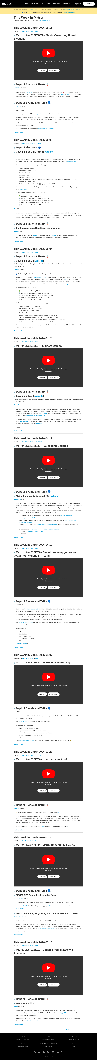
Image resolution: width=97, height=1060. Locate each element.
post (28, 1013)
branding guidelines (62, 1013)
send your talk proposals (41, 113)
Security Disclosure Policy (23, 1039)
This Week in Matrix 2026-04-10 (33, 544)
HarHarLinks (38, 441)
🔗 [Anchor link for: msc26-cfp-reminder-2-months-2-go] (14, 895)
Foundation (35, 4)
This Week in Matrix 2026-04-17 (33, 438)
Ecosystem (56, 4)
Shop (48, 1036)
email (43, 1021)
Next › (67, 1029)
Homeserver (67, 4)
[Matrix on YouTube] (58, 1052)
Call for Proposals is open (25, 622)
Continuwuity (35, 235)
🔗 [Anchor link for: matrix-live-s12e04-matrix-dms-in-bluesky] (14, 663)
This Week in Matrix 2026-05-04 (33, 248)
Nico (15, 208)
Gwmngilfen (17, 405)
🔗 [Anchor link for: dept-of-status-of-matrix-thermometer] (14, 85)
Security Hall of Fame (48, 1039)
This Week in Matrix (27, 31)
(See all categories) (44, 20)
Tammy (62, 94)
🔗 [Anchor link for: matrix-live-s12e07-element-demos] (14, 346)
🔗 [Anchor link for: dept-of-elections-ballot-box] (14, 148)
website (49, 152)
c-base (41, 906)
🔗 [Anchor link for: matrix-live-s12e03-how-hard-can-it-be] (14, 759)
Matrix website (24, 421)
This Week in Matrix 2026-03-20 (33, 837)
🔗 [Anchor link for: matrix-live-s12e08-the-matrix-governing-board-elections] (14, 35)
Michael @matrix (18, 916)
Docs (48, 4)
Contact (74, 1043)
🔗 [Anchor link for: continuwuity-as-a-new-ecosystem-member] (14, 228)
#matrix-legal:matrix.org (33, 1021)
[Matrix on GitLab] (39, 1052)
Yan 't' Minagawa (18, 898)
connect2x (29, 92)
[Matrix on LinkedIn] (53, 1052)
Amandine (16, 87)
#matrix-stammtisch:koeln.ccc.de (47, 928)
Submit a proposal (69, 9)
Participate (19, 906)
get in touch (39, 423)
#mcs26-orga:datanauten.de (35, 531)
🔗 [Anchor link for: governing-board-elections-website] (14, 152)
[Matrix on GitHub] (35, 1052)
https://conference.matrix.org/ (46, 128)
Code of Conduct (74, 1039)
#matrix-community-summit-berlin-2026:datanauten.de (45, 529)
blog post (44, 413)
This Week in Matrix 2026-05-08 (33, 139)
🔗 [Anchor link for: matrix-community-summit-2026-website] (14, 496)
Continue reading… (19, 132)
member (54, 235)
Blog (42, 4)
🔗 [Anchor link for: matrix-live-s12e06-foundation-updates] (14, 446)
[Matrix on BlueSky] (48, 1052)
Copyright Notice (48, 1056)
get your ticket (81, 9)
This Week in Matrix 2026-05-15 (33, 27)
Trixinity (69, 94)
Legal (22, 1043)
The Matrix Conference (33, 9)
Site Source (48, 1046)
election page (23, 189)
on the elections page (69, 12)
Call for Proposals (23, 721)
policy (36, 1013)
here (44, 187)
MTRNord (38, 143)
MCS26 (25, 906)
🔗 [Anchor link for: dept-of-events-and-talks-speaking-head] (14, 103)
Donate (23, 1036)
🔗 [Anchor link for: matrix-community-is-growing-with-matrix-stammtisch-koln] (14, 913)
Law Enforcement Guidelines (48, 1043)
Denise (16, 1006)
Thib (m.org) (17, 106)
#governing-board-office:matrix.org (35, 415)
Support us (77, 4)
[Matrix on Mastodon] (44, 1052)
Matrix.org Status (23, 1046)
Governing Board (71, 161)
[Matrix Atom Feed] (62, 1052)
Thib (36, 31)
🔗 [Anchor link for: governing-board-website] (14, 261)
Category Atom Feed (18, 24)
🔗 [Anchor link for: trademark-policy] (14, 1003)
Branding (74, 1036)
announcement (20, 908)
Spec (27, 4)
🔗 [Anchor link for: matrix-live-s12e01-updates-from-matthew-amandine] (14, 950)
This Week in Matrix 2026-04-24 (33, 338)
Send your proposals (21, 643)
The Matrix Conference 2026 (32, 609)
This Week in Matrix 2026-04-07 (33, 654)
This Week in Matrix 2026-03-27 (33, 751)
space (62, 906)
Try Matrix (89, 4)
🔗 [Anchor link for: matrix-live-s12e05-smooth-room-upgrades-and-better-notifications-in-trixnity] (14, 552)
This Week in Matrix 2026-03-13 (33, 942)
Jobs (74, 1046)
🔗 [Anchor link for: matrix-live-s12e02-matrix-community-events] (14, 845)
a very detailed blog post (39, 277)
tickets (51, 906)
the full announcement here (26, 740)
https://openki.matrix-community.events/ (46, 524)
